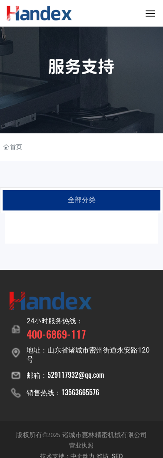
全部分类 (82, 200)
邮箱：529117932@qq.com (65, 375)
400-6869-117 (56, 334)
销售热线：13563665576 (63, 392)
